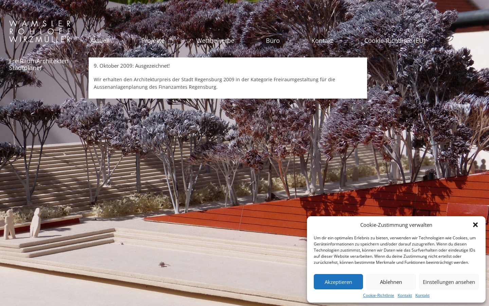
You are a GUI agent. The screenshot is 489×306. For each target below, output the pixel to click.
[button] (475, 224)
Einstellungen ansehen (449, 281)
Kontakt (405, 295)
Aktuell (100, 40)
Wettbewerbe (215, 40)
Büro (273, 40)
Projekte (153, 40)
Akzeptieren (338, 281)
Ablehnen (391, 281)
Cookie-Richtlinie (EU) (394, 40)
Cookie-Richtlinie (378, 295)
